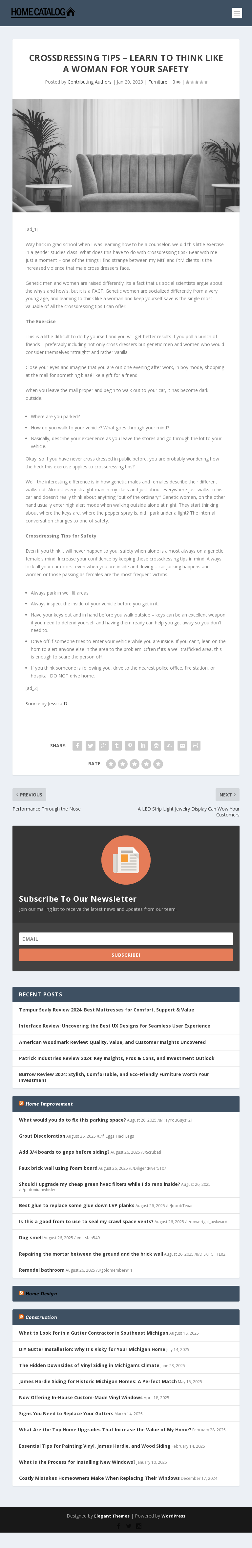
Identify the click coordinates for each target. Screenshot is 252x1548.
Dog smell (31, 1237)
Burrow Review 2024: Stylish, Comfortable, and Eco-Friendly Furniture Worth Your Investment (114, 1077)
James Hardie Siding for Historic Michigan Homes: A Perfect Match (98, 1381)
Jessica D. (58, 703)
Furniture (157, 82)
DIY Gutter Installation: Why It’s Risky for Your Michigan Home (92, 1349)
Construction (41, 1317)
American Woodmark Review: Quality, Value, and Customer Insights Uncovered (112, 1042)
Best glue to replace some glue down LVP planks (77, 1205)
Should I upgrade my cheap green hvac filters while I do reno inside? (99, 1184)
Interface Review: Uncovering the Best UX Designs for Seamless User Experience (114, 1026)
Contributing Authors (90, 82)
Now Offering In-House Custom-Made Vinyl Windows (81, 1397)
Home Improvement (49, 1104)
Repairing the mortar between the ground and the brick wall (91, 1254)
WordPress (173, 1516)
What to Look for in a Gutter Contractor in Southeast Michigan (93, 1333)
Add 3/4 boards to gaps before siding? (64, 1152)
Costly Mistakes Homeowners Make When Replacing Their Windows (99, 1478)
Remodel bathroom (42, 1270)
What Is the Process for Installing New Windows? (77, 1462)
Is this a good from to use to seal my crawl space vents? (86, 1221)
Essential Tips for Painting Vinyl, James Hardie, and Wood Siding (95, 1446)
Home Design (41, 1294)
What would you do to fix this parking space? (72, 1120)
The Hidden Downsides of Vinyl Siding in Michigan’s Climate (89, 1365)
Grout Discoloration (42, 1136)
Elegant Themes (112, 1516)
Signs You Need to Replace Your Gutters (66, 1413)
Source (33, 703)
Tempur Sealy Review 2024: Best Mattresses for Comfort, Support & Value (106, 1010)
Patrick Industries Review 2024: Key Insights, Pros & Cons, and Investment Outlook (117, 1058)
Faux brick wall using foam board (58, 1168)
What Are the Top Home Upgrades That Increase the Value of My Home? (105, 1429)
